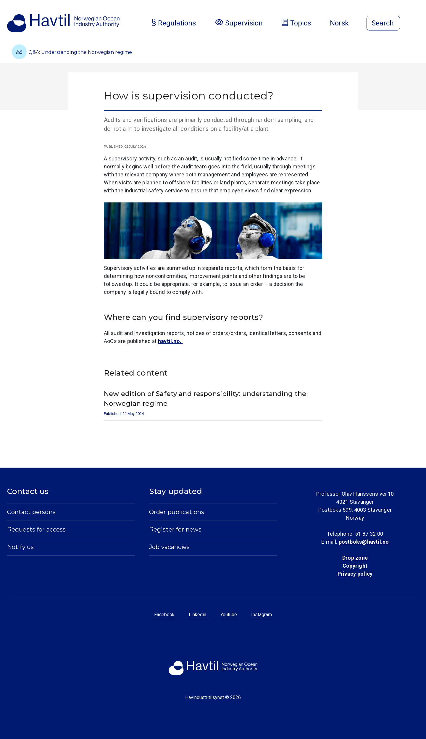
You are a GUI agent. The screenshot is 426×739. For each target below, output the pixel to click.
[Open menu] (415, 23)
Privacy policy (355, 574)
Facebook (164, 614)
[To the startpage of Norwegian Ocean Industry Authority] (63, 23)
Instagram (261, 614)
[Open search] (383, 23)
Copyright (355, 566)
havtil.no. (170, 341)
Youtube (228, 614)
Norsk (344, 23)
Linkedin (197, 614)
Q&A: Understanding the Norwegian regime (72, 51)
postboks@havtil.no (364, 542)
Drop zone (355, 558)
